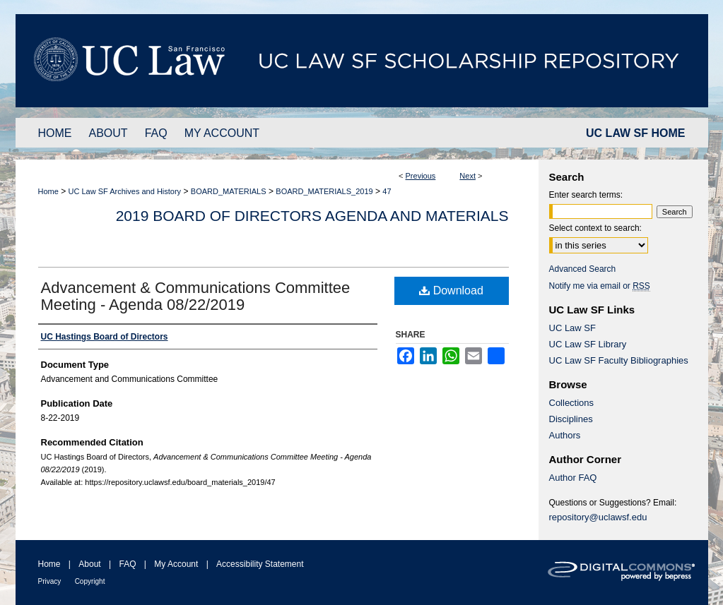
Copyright (90, 581)
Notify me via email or (599, 286)
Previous (421, 176)
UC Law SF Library (588, 344)
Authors (565, 435)
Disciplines (571, 419)
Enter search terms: (586, 195)
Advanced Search (582, 269)
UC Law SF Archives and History (125, 191)
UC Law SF (572, 328)
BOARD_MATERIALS (228, 191)
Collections (571, 402)
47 (386, 191)
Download (451, 290)
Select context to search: (595, 228)
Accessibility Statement (259, 564)
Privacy (49, 581)
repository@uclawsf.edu (598, 517)
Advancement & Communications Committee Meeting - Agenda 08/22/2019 (196, 296)
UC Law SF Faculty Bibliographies (618, 360)
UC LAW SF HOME (635, 133)
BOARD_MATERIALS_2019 (324, 191)
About (89, 564)
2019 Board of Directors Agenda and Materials (312, 216)
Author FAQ (573, 477)
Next (467, 176)
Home (48, 191)
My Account (176, 564)
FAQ (127, 564)
